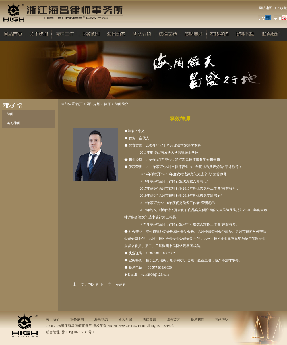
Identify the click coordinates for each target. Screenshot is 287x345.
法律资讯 (149, 319)
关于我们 (53, 319)
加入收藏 (280, 8)
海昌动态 (101, 319)
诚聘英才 (173, 319)
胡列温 (93, 284)
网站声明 (221, 319)
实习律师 (13, 123)
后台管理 (53, 332)
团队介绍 (93, 104)
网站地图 (265, 8)
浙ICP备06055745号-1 (78, 332)
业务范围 (77, 319)
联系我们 (197, 319)
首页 (79, 104)
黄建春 (121, 284)
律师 (10, 114)
